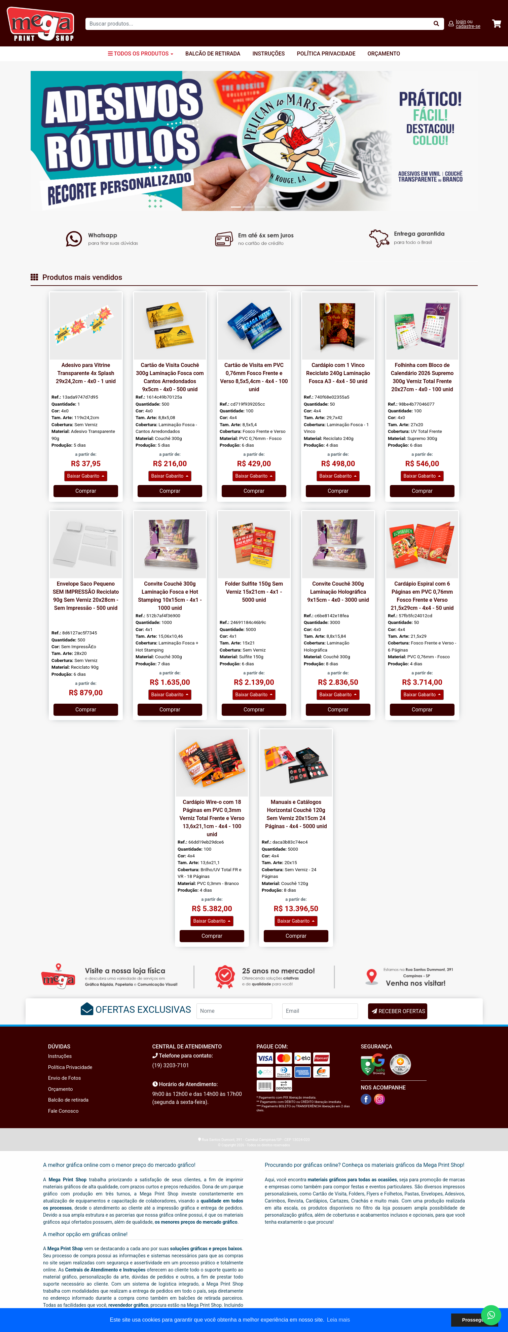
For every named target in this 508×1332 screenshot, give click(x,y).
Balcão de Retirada (212, 53)
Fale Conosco (63, 1111)
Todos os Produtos (140, 53)
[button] (64, 141)
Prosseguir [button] (474, 1320)
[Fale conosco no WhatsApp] (491, 1315)
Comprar (85, 491)
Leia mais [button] (338, 1320)
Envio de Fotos (64, 1078)
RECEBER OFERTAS (401, 1011)
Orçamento (383, 53)
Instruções (268, 53)
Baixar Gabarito (84, 476)
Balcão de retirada (68, 1100)
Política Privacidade (326, 53)
